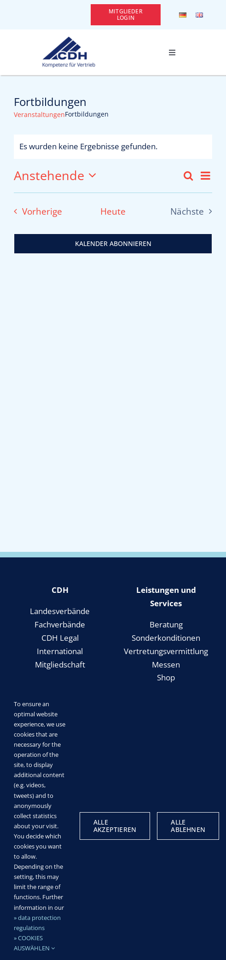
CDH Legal (60, 637)
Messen (166, 664)
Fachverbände (60, 624)
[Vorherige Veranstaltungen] (35, 211)
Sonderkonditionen (166, 637)
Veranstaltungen (39, 114)
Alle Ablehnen (188, 826)
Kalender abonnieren (113, 243)
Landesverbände (60, 611)
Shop (166, 677)
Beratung (166, 624)
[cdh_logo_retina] (68, 40)
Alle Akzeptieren (114, 826)
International (60, 651)
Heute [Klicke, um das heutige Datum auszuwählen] (113, 211)
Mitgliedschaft (60, 664)
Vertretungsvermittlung (166, 651)
